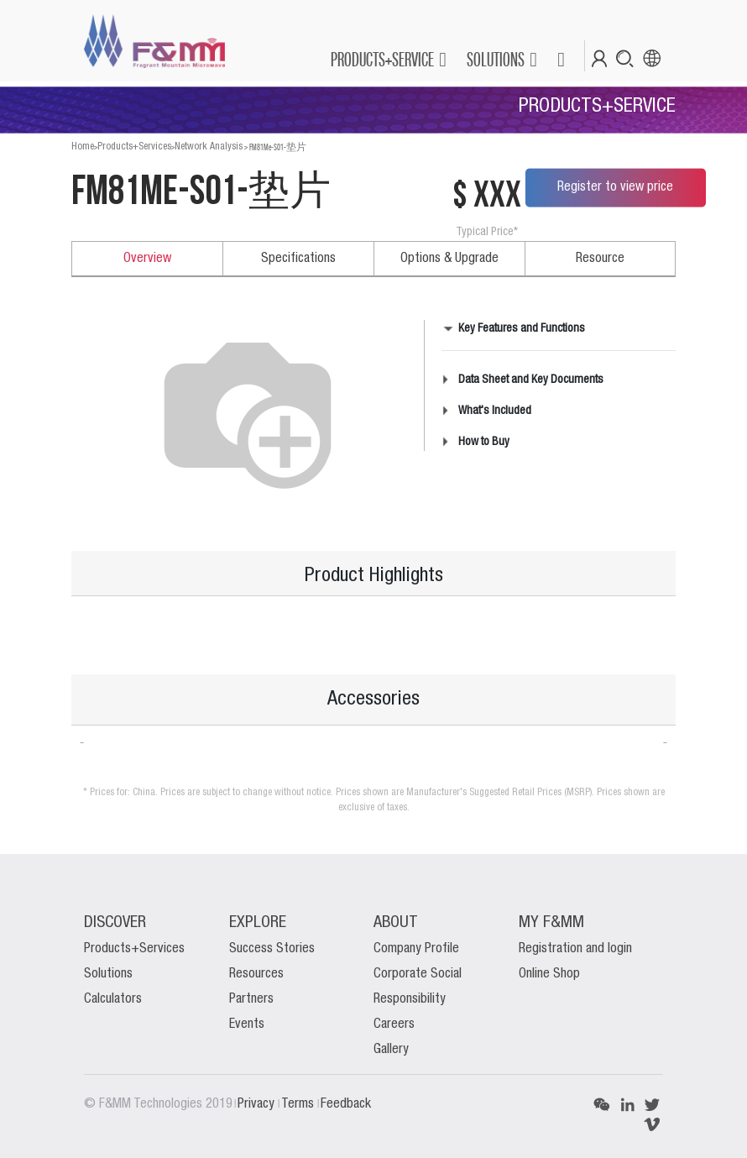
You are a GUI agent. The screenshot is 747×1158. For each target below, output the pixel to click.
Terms (299, 1104)
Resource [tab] (600, 259)
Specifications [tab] (298, 259)
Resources (256, 974)
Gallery (391, 1050)
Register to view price (615, 187)
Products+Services (134, 146)
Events (246, 1024)
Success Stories (272, 949)
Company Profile (416, 949)
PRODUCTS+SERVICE (382, 59)
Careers (394, 1024)
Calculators (113, 999)
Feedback (346, 1104)
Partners (251, 999)
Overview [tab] (147, 259)
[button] (560, 59)
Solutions (108, 974)
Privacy (258, 1104)
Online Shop (549, 974)
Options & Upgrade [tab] (449, 259)
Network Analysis (209, 146)
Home (82, 146)
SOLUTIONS (496, 59)
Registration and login (575, 949)
